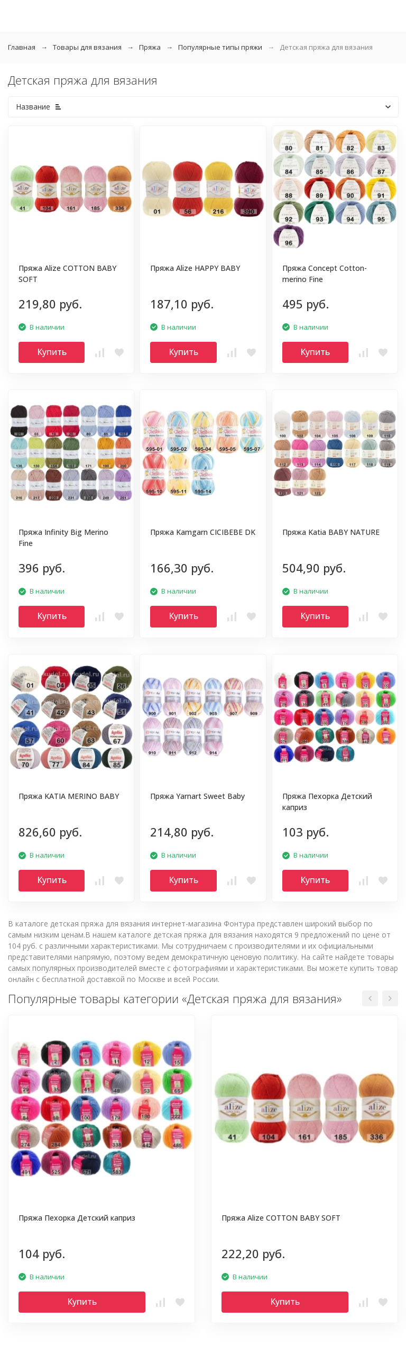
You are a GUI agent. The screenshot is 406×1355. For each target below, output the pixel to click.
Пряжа (150, 47)
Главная (21, 47)
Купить (52, 352)
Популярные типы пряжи (220, 47)
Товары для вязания (87, 47)
